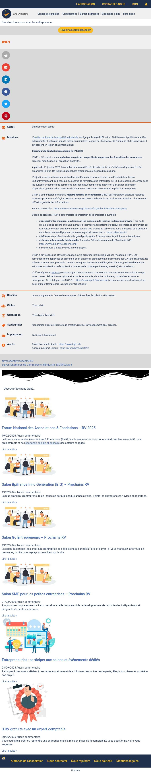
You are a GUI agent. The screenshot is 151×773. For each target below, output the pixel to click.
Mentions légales (127, 761)
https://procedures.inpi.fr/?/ (74, 348)
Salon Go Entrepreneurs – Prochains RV (34, 537)
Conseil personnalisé (48, 13)
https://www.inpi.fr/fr (69, 344)
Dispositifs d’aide (111, 13)
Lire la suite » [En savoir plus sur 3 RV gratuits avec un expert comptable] (9, 750)
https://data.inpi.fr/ (117, 232)
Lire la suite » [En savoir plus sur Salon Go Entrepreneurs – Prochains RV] (9, 559)
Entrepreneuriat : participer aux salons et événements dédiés (51, 660)
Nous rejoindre (80, 761)
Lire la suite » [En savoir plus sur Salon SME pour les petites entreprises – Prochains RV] (9, 615)
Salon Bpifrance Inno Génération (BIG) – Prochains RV (45, 484)
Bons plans (129, 13)
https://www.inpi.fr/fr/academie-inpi (58, 243)
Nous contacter (57, 761)
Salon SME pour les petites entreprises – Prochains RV (46, 594)
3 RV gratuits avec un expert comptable (33, 729)
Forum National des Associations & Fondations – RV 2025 (49, 428)
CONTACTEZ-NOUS (113, 4)
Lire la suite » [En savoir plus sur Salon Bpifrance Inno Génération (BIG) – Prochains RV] (9, 502)
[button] (6, 55)
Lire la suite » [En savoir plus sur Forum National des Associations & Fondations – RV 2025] (9, 449)
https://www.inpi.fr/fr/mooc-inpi (92, 280)
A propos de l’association (27, 761)
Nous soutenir (103, 761)
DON (135, 4)
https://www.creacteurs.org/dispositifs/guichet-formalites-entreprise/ (90, 208)
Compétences (70, 13)
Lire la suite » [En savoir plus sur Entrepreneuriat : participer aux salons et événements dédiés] (9, 681)
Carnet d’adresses (89, 13)
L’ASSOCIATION (85, 4)
